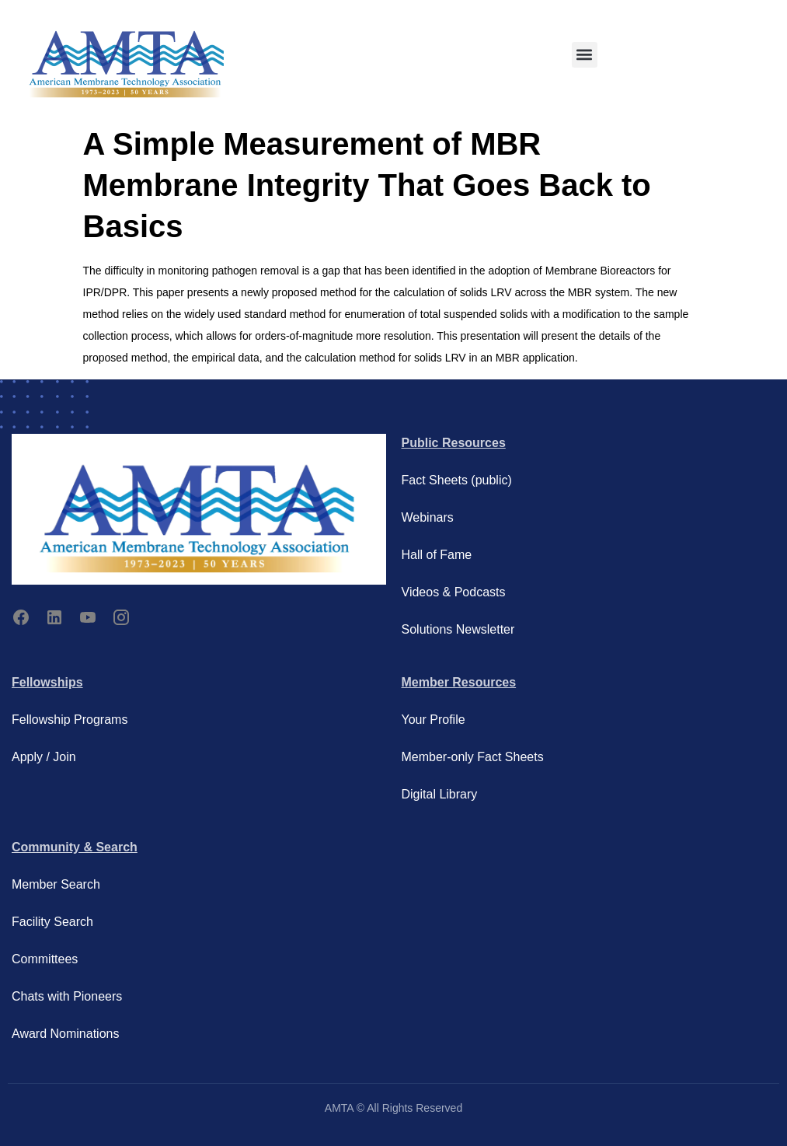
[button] (584, 55)
